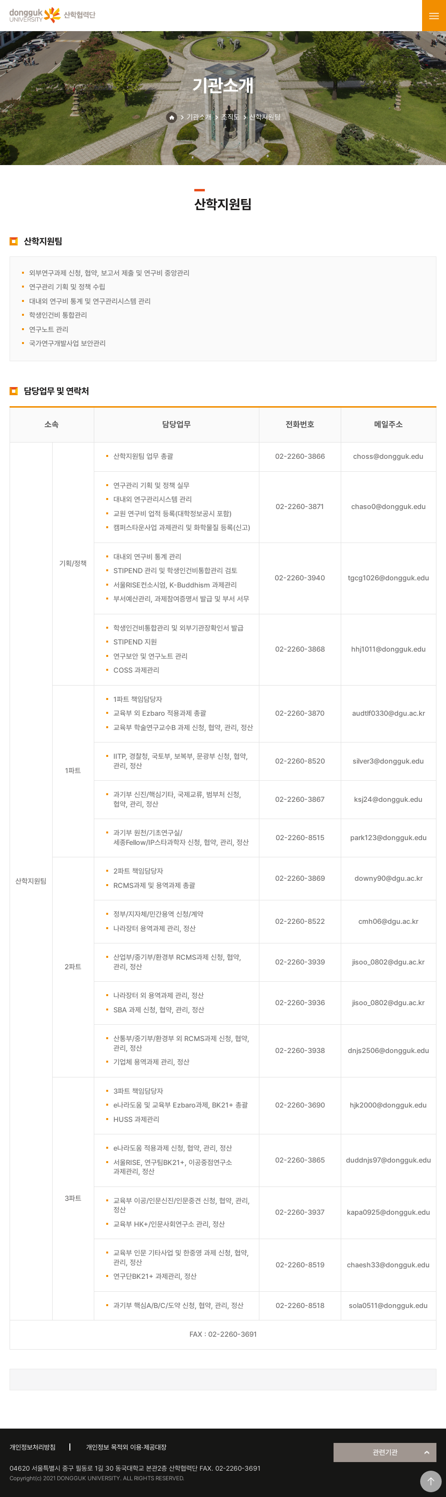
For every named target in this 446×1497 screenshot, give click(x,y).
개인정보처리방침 (33, 1447)
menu (434, 16)
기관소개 (199, 117)
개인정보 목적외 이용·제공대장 (126, 1447)
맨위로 (431, 1481)
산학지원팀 (264, 117)
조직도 (230, 117)
